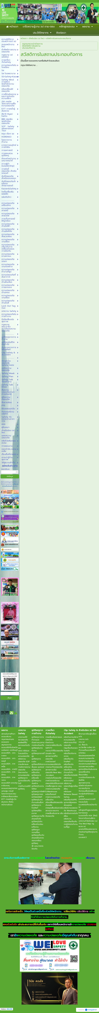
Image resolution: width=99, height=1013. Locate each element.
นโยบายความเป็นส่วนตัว (10, 485)
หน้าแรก (24, 38)
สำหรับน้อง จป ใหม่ (36, 38)
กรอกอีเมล (5, 469)
